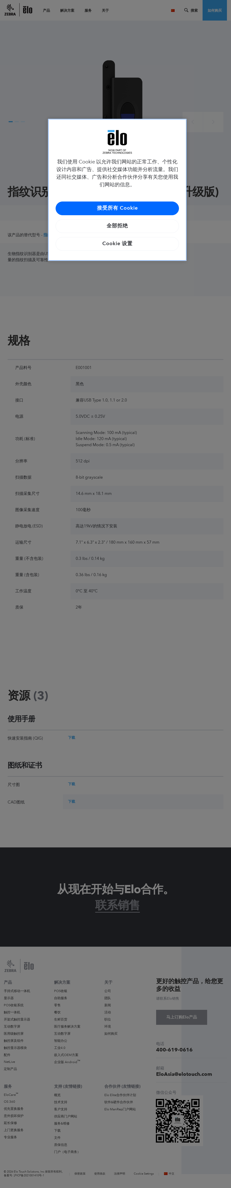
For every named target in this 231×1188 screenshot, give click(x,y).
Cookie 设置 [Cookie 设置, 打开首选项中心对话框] (117, 243)
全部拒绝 (117, 226)
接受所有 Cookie (117, 208)
